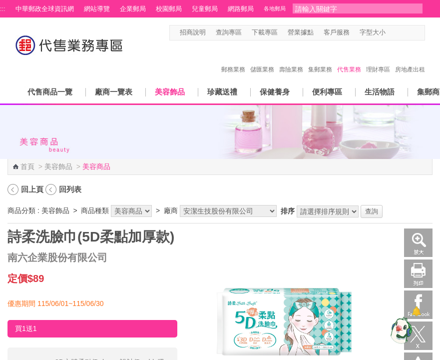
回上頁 (32, 189)
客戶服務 (337, 32)
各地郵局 (275, 9)
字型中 (401, 32)
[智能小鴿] (400, 330)
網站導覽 (97, 9)
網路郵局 (241, 9)
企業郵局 (133, 9)
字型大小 (373, 32)
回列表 (70, 189)
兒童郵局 (205, 9)
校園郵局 (169, 9)
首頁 (27, 166)
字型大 (411, 32)
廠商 (171, 210)
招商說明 (193, 32)
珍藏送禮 (222, 92)
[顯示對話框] (416, 311)
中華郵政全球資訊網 (44, 9)
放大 (418, 242)
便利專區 (327, 92)
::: (2, 9)
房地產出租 (410, 59)
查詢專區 (229, 32)
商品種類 (95, 210)
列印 (418, 274)
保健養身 (275, 92)
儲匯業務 (262, 59)
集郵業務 (320, 59)
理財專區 (378, 59)
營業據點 (301, 32)
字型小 (392, 32)
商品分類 (21, 210)
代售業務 (349, 59)
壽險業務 (291, 59)
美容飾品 (170, 92)
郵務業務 (233, 59)
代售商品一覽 (49, 92)
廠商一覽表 (113, 92)
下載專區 (265, 32)
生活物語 (380, 92)
